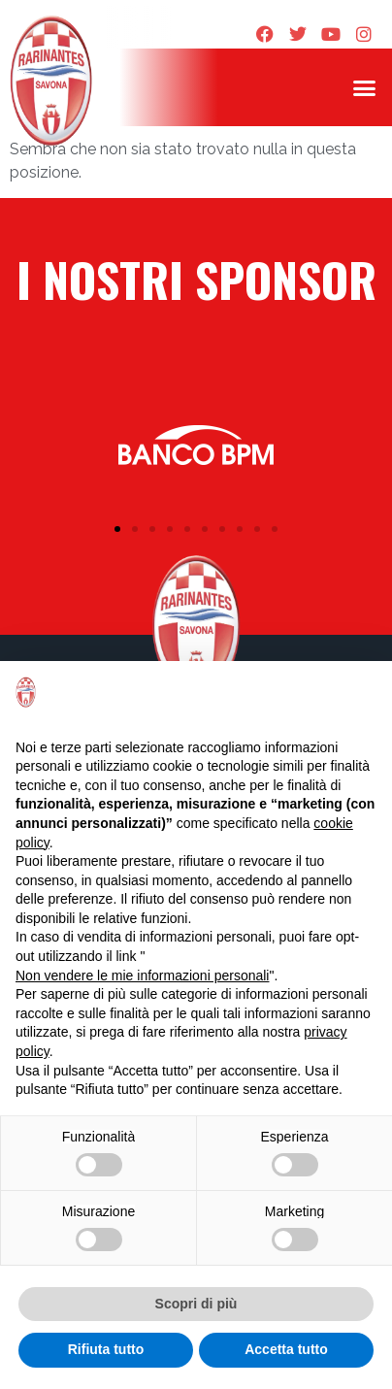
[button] (363, 87)
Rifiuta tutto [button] (106, 1349)
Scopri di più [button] (196, 1303)
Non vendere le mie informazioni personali (142, 975)
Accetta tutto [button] (286, 1349)
